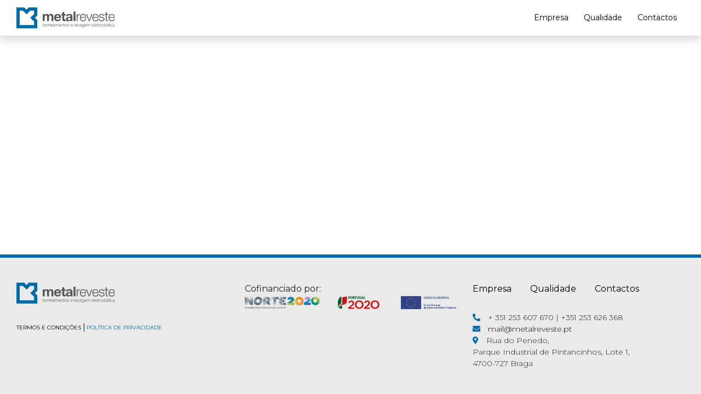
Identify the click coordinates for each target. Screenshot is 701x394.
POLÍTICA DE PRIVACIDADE (124, 327)
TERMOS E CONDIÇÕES (48, 327)
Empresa (551, 17)
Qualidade (603, 17)
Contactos (657, 17)
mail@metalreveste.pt (530, 329)
